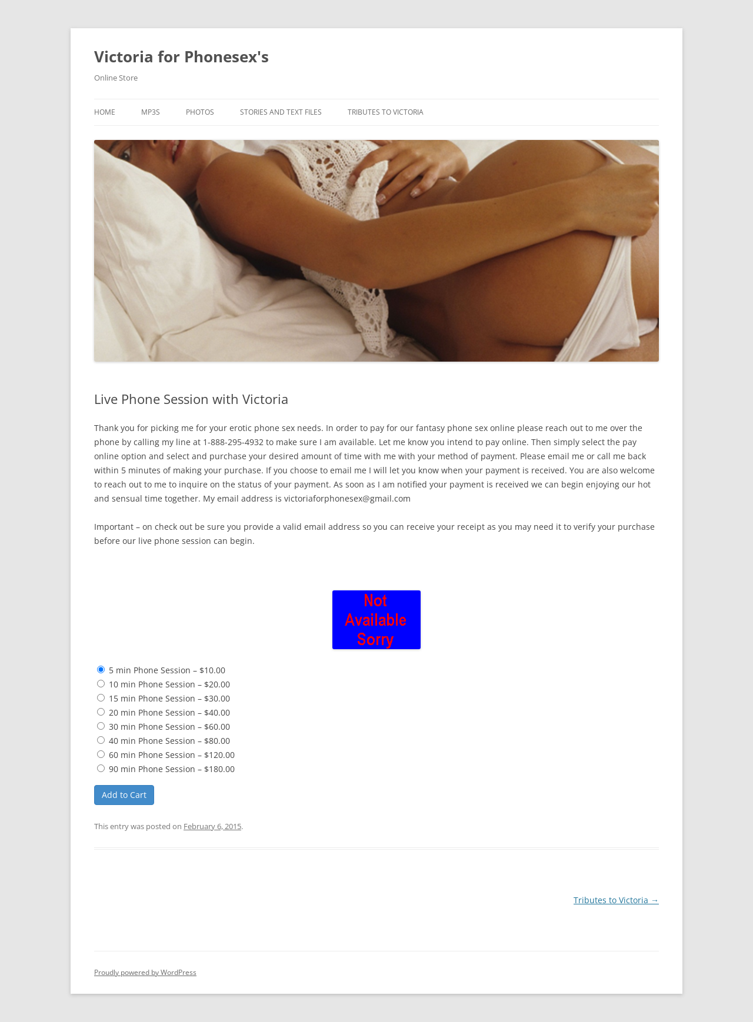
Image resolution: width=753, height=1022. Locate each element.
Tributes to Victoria (386, 112)
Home (104, 112)
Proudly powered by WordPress (145, 972)
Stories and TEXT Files (281, 112)
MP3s (150, 112)
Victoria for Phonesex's (181, 56)
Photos (200, 112)
